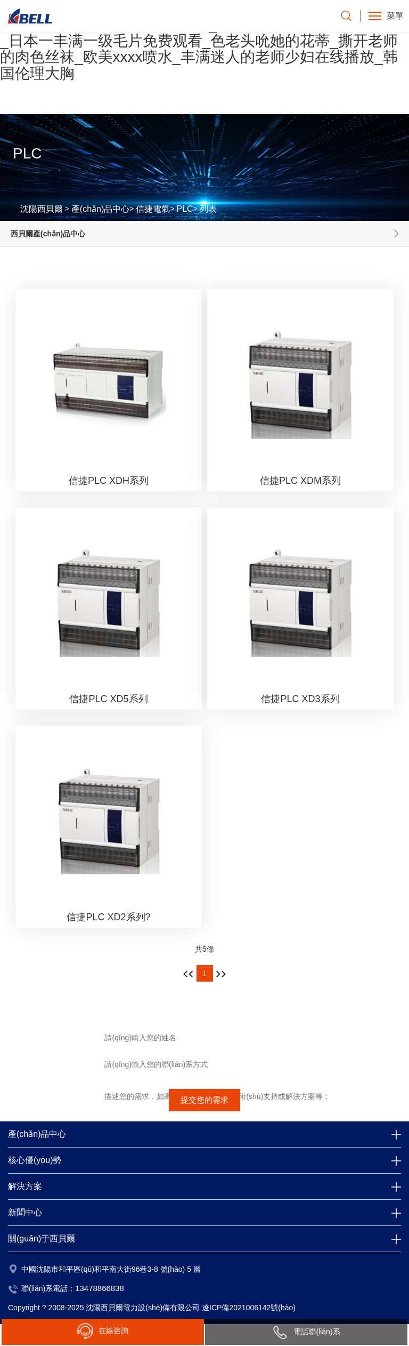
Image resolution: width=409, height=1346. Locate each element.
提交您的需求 (204, 1099)
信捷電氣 (153, 208)
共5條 (204, 949)
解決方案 (25, 1186)
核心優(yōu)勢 (34, 1160)
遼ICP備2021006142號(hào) (249, 1307)
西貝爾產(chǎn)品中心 (48, 233)
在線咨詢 (102, 1331)
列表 (208, 208)
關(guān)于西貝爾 (41, 1238)
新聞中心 (25, 1212)
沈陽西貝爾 (41, 208)
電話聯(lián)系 (306, 1332)
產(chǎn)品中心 (100, 208)
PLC (184, 208)
